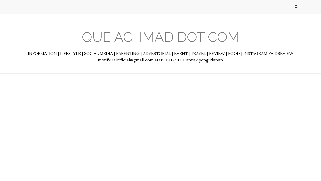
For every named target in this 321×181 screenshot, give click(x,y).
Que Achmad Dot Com (160, 37)
